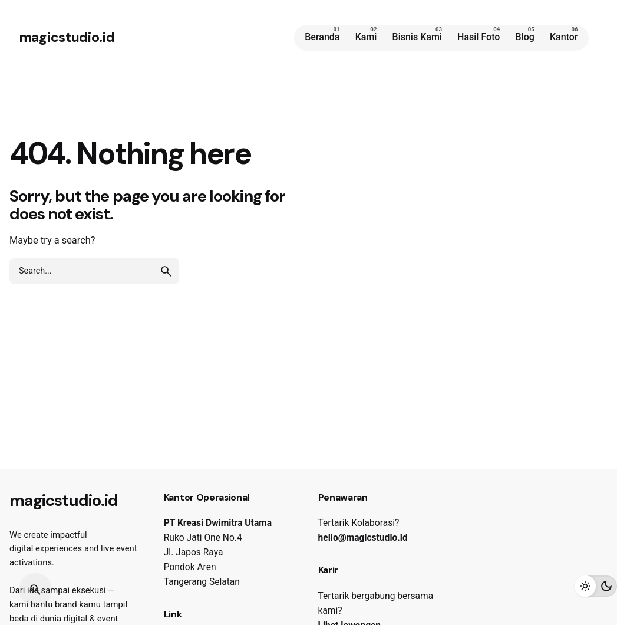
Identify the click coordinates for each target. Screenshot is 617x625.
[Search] (35, 589)
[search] (166, 271)
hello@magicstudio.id (363, 537)
